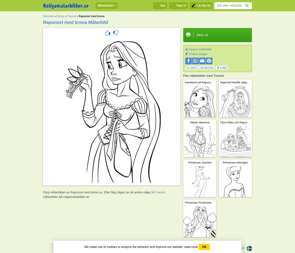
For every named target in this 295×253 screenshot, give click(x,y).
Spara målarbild (200, 49)
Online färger (198, 54)
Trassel (71, 16)
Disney (60, 16)
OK (204, 246)
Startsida (48, 16)
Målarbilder (106, 5)
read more (191, 246)
